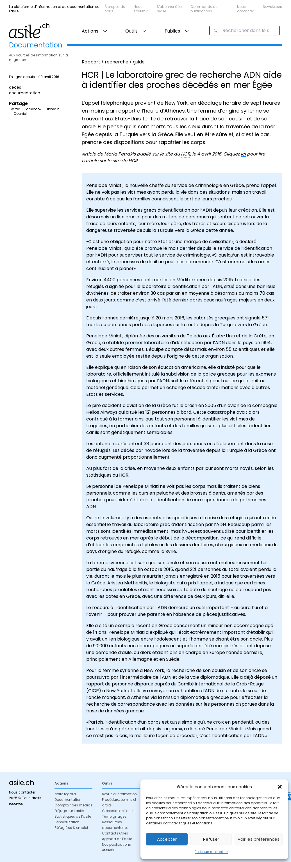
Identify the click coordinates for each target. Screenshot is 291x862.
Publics (172, 31)
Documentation (67, 799)
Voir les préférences (258, 839)
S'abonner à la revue (169, 8)
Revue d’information (119, 794)
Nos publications (116, 844)
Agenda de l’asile (117, 838)
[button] (280, 787)
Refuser (211, 839)
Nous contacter (245, 8)
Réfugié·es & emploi (71, 827)
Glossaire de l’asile (118, 810)
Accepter (167, 839)
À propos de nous (114, 8)
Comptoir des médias (73, 805)
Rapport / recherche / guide (113, 62)
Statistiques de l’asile (72, 816)
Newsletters (272, 6)
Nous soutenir (140, 8)
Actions (90, 31)
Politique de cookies (211, 851)
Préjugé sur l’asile (69, 810)
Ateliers (108, 850)
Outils (131, 31)
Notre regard (65, 794)
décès (15, 87)
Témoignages (114, 816)
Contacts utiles (115, 833)
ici (243, 154)
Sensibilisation (66, 822)
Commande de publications (203, 8)
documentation (24, 93)
